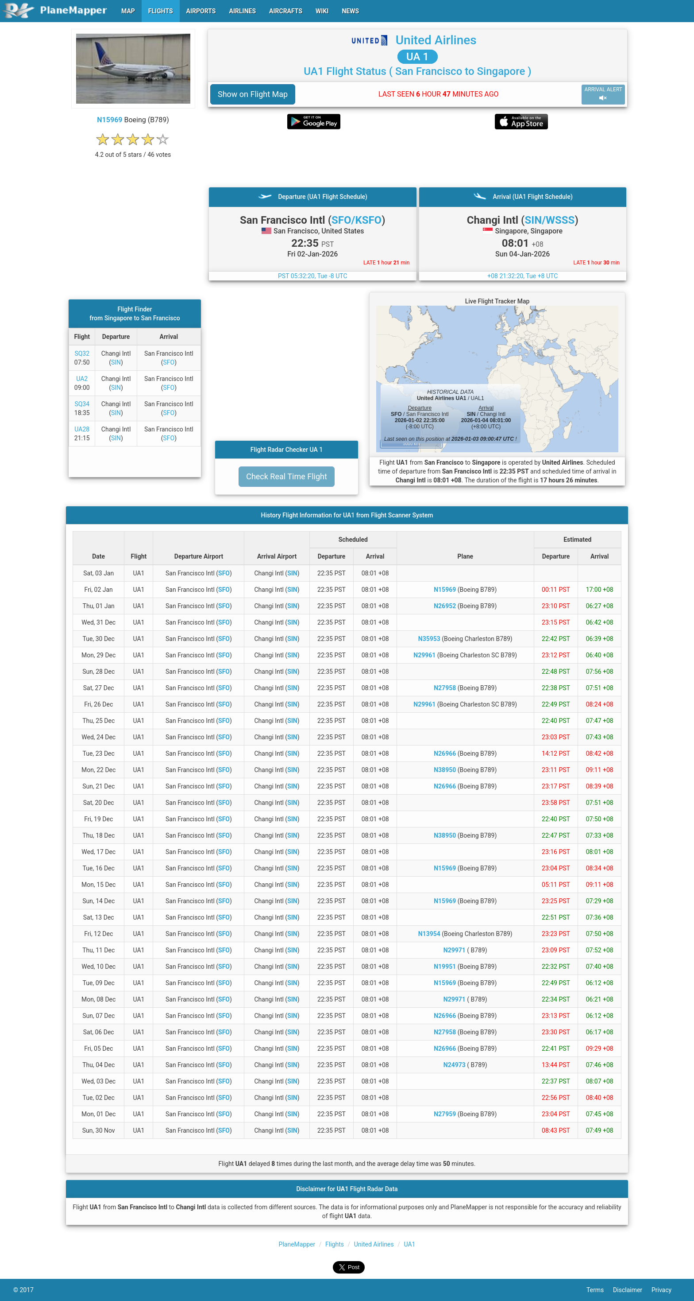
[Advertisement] (418, 158)
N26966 (445, 753)
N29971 (454, 950)
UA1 (410, 1244)
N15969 (109, 120)
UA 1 (417, 56)
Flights (334, 1244)
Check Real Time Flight (286, 476)
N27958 (445, 687)
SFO (168, 362)
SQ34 (81, 404)
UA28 (81, 429)
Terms (599, 1289)
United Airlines (436, 40)
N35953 (429, 638)
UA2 (82, 378)
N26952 (445, 606)
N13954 (429, 933)
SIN (116, 362)
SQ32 (81, 353)
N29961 (424, 655)
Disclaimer (632, 1289)
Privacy (666, 1289)
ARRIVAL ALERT (603, 94)
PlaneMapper (297, 1244)
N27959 (445, 1114)
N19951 (445, 966)
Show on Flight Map (253, 94)
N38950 (445, 769)
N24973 (454, 1064)
